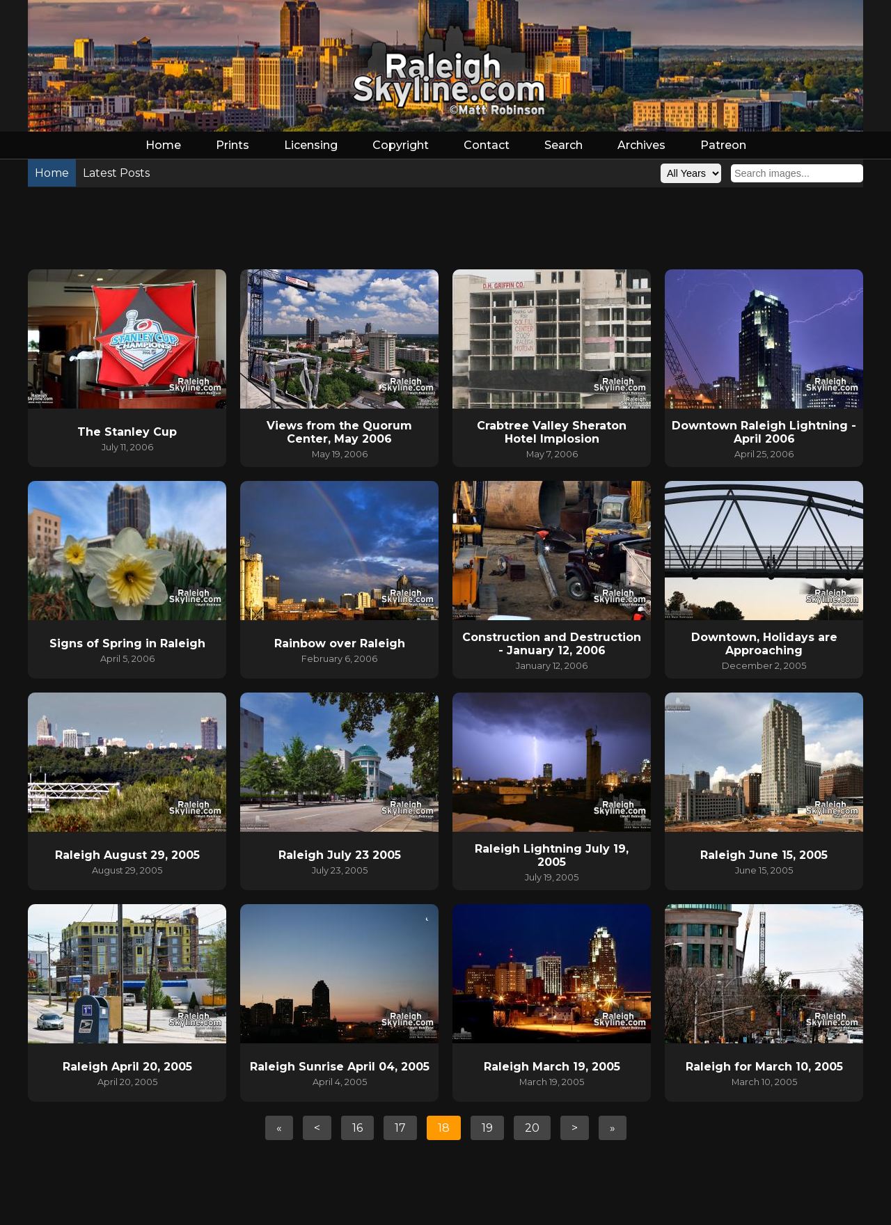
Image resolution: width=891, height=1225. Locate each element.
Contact (487, 145)
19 (487, 1128)
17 (400, 1128)
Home (163, 145)
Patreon (723, 145)
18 (444, 1128)
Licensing (311, 145)
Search (563, 145)
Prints (232, 145)
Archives (641, 145)
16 (357, 1128)
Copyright (400, 145)
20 (532, 1128)
